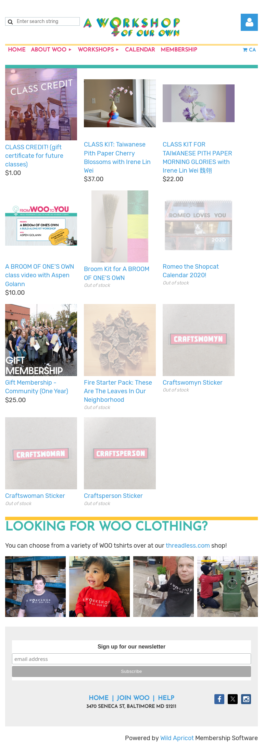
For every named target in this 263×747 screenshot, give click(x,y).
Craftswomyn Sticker (193, 382)
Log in (249, 22)
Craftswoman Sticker (35, 496)
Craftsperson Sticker (113, 496)
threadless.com (188, 545)
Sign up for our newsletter (131, 647)
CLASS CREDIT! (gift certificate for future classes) (34, 155)
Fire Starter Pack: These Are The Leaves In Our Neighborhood (118, 391)
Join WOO (133, 698)
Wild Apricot (177, 738)
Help (166, 698)
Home (99, 698)
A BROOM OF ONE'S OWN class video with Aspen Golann (39, 275)
